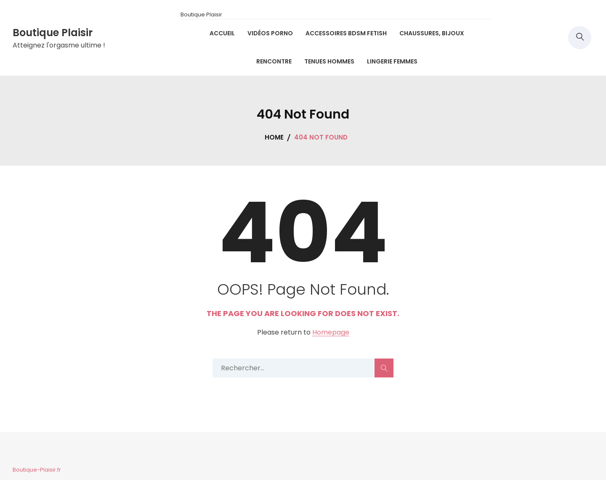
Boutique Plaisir (53, 33)
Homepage (330, 332)
